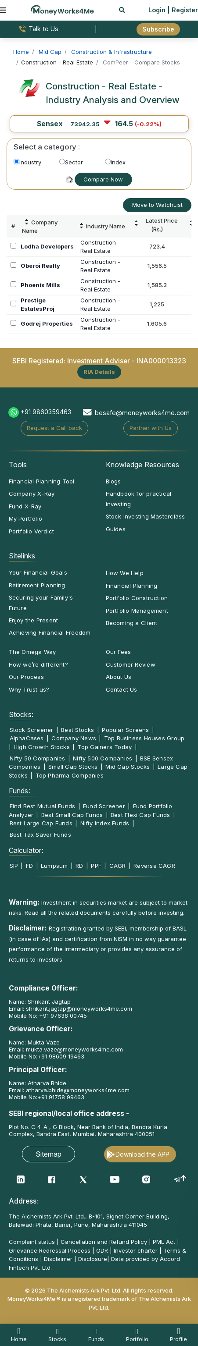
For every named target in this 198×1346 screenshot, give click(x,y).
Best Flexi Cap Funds (140, 814)
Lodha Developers (47, 246)
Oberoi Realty (40, 265)
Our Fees (118, 651)
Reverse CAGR (154, 865)
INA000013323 (161, 361)
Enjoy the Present (33, 620)
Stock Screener (32, 729)
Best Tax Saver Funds (40, 834)
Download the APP (142, 1154)
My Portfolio (26, 518)
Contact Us (121, 689)
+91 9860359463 (46, 412)
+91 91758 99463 (60, 1097)
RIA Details (99, 371)
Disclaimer (58, 1258)
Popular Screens (125, 729)
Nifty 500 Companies (102, 758)
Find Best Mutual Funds (43, 806)
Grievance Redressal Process (49, 1250)
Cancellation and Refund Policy (104, 1241)
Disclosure (92, 1258)
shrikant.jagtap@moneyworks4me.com (79, 1008)
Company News (73, 738)
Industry (27, 162)
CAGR (117, 865)
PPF (96, 865)
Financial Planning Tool (42, 481)
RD (79, 865)
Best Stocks (77, 729)
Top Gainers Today (105, 746)
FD (29, 865)
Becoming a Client (132, 622)
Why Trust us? (29, 689)
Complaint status (32, 1241)
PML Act (164, 1241)
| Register (182, 10)
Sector (71, 162)
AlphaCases (27, 738)
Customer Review (130, 664)
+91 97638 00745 (62, 1015)
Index (115, 162)
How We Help (125, 572)
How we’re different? (38, 664)
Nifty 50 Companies (37, 758)
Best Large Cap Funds (41, 823)
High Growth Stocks (42, 746)
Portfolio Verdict (31, 531)
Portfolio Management (137, 610)
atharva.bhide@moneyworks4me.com (78, 1090)
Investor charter (136, 1250)
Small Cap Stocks (73, 766)
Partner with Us (151, 427)
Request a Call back (54, 427)
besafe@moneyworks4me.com (142, 412)
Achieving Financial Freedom (50, 632)
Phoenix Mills (40, 284)
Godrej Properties (47, 323)
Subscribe (158, 29)
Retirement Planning (37, 585)
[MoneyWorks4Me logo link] (62, 9)
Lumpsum (54, 865)
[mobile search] (122, 10)
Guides (116, 529)
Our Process (26, 676)
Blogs (113, 481)
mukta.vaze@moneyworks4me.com (74, 1049)
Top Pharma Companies (70, 775)
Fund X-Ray (25, 506)
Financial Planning (132, 585)
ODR (102, 1250)
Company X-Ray (32, 493)
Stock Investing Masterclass (145, 516)
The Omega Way (32, 651)
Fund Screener (104, 806)
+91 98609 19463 (60, 1056)
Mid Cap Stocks (127, 766)
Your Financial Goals (38, 572)
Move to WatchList (157, 204)
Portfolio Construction (137, 597)
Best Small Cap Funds (72, 814)
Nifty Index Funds (105, 823)
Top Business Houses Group (144, 738)
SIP (14, 865)
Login (157, 10)
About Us (119, 676)
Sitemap (48, 1154)
